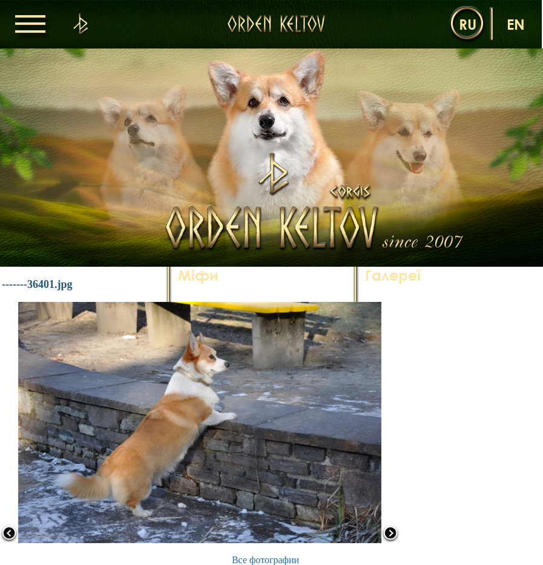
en (516, 24)
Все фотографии (265, 560)
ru (467, 24)
